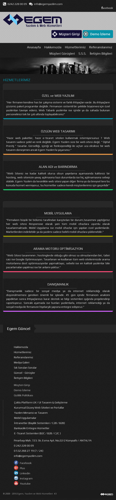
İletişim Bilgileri (101, 53)
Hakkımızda (52, 47)
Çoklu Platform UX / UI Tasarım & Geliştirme (41, 402)
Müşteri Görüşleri (62, 53)
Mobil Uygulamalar (25, 417)
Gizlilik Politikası (23, 395)
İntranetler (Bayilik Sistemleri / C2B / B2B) (39, 423)
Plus (22, 468)
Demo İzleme (22, 390)
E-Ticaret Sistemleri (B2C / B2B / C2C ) (37, 433)
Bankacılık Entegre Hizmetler (31, 428)
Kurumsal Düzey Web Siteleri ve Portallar (39, 407)
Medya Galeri (21, 362)
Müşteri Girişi (22, 385)
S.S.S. (82, 53)
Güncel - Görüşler (24, 372)
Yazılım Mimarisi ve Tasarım (31, 412)
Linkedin (25, 473)
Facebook (26, 463)
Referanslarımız (100, 47)
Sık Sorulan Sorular (25, 367)
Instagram (26, 478)
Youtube (25, 483)
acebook (107, 8)
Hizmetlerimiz (75, 47)
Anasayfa (34, 47)
